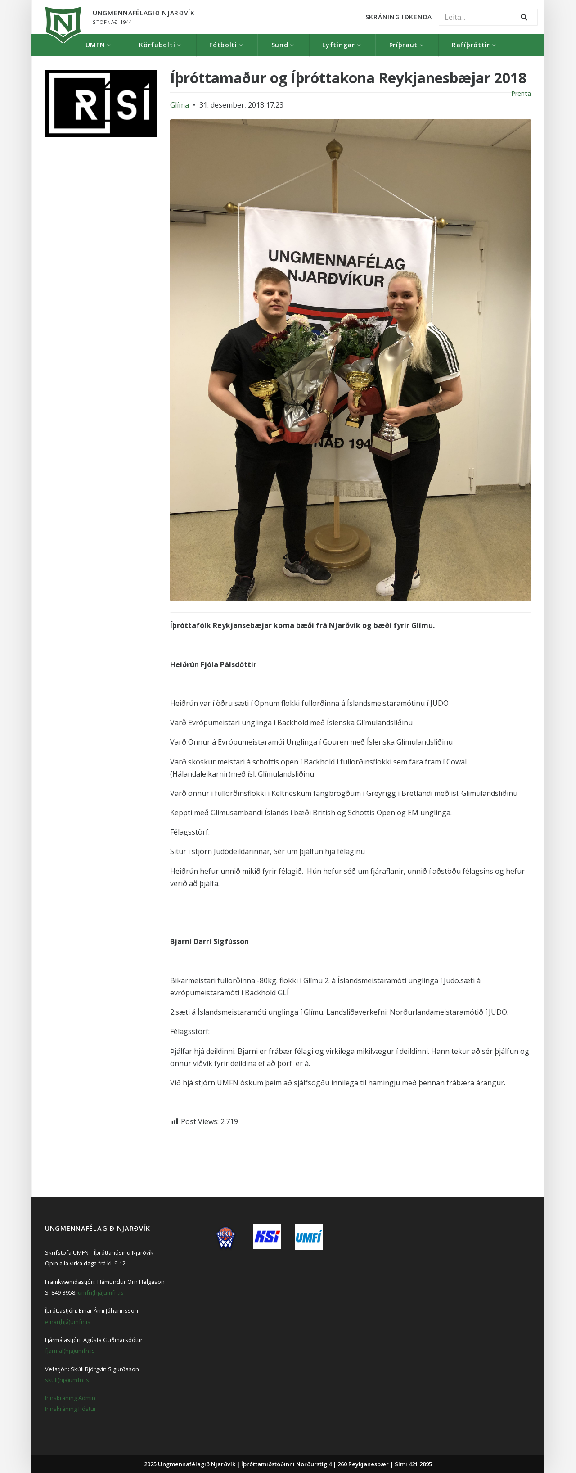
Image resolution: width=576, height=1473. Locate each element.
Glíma (179, 105)
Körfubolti (157, 45)
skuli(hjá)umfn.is (67, 1380)
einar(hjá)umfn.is (67, 1322)
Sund (279, 45)
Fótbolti (223, 45)
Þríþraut (403, 45)
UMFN (95, 45)
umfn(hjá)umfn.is (101, 1292)
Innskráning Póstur (70, 1409)
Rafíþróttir (471, 45)
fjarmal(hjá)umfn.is (70, 1350)
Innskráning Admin (70, 1398)
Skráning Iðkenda (398, 17)
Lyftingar (338, 45)
